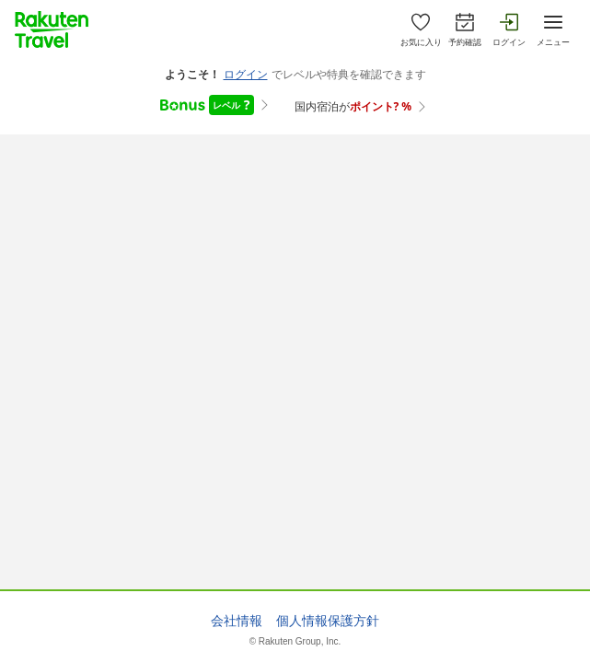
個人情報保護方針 (327, 620)
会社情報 (236, 620)
